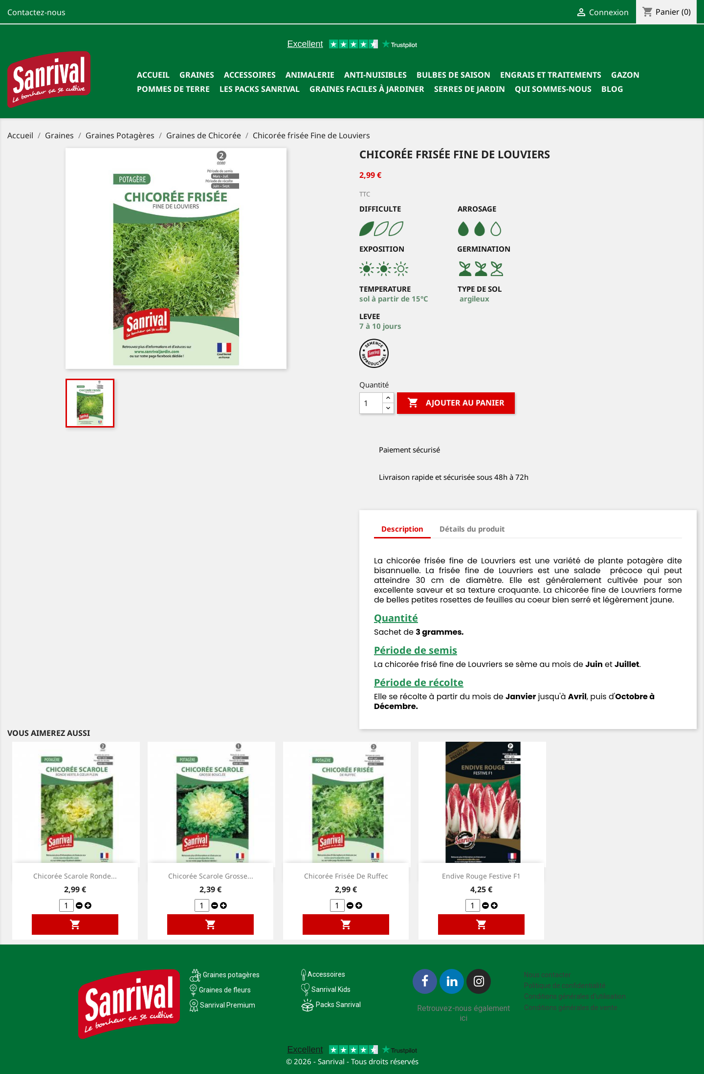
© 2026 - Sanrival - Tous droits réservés (352, 1061)
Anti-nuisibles (375, 74)
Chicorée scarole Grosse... (210, 876)
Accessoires (250, 74)
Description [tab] (402, 529)
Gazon (625, 74)
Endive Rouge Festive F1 (481, 876)
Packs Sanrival (338, 1005)
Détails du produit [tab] (472, 529)
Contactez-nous (36, 12)
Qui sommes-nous (553, 89)
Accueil (153, 74)
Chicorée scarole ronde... (75, 876)
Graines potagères (231, 975)
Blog (612, 89)
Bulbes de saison (453, 74)
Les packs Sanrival (260, 89)
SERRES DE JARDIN (469, 89)
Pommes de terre (173, 89)
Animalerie (310, 74)
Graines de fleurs (225, 990)
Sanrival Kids (331, 989)
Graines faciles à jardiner (366, 89)
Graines (196, 74)
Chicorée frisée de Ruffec (346, 876)
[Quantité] (371, 403)
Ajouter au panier (456, 403)
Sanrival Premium (227, 1005)
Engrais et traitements (550, 74)
